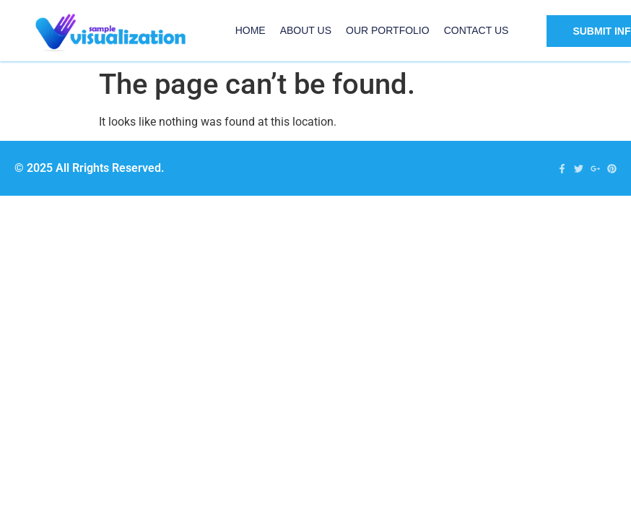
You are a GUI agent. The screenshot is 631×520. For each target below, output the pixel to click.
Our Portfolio (388, 30)
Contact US (476, 30)
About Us (305, 30)
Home (250, 30)
